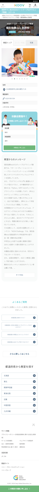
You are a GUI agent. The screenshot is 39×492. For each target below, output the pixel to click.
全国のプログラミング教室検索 (10, 15)
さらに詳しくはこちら (19, 354)
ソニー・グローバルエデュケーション (12, 467)
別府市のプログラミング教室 (11, 17)
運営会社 (22, 447)
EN (5, 456)
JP (2, 456)
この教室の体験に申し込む (19, 488)
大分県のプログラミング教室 (29, 15)
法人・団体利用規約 (7, 444)
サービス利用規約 (6, 440)
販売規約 (22, 444)
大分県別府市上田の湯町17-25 (16, 89)
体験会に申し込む (19, 147)
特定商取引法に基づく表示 (9, 447)
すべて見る (19, 275)
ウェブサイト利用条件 (26, 440)
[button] (12, 79)
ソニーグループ (6, 470)
